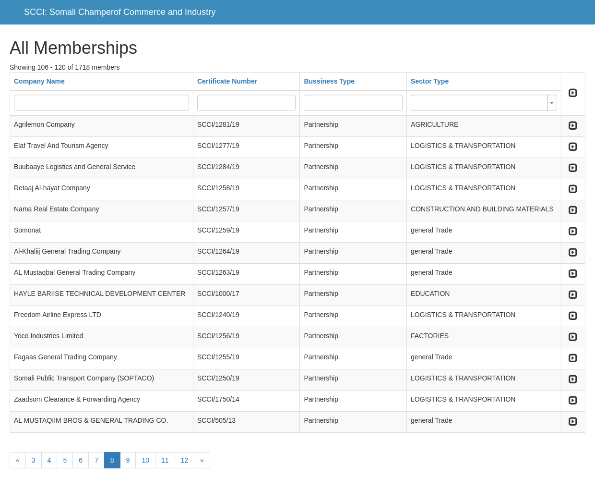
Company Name (39, 81)
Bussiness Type (329, 81)
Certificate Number (227, 81)
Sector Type (430, 81)
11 (165, 460)
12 (185, 460)
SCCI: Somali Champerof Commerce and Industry (119, 12)
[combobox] (484, 103)
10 (145, 460)
